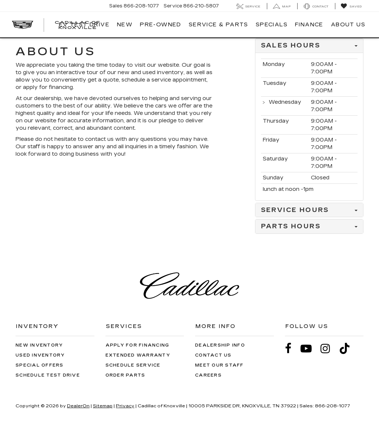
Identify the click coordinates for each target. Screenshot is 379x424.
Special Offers (40, 365)
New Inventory (39, 345)
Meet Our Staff (219, 365)
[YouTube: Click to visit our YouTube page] (310, 348)
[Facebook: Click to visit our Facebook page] (292, 348)
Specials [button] (272, 24)
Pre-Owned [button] (160, 24)
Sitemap (103, 405)
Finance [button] (309, 24)
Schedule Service (133, 365)
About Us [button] (348, 24)
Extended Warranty (137, 355)
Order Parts (125, 375)
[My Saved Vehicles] (351, 6)
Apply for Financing (137, 345)
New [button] (125, 24)
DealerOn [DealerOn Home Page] (78, 405)
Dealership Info (220, 345)
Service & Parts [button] (218, 24)
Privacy (125, 405)
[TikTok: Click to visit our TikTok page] (348, 348)
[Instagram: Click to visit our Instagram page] (329, 348)
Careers (208, 375)
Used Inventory (40, 355)
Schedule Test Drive (48, 375)
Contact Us (213, 355)
